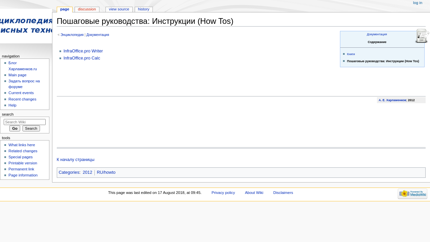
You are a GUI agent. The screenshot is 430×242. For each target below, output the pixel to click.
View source (119, 9)
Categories (69, 172)
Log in (417, 3)
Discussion (87, 9)
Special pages (20, 157)
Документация (377, 34)
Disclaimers (283, 193)
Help (12, 105)
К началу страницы (75, 159)
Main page (17, 75)
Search (8, 114)
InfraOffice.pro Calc (81, 58)
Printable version (22, 163)
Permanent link (21, 169)
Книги (351, 54)
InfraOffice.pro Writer (83, 51)
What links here (21, 145)
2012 (87, 172)
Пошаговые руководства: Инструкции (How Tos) (383, 61)
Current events (21, 93)
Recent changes (22, 99)
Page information (23, 175)
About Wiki (254, 193)
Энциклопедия (72, 35)
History (143, 9)
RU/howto (106, 172)
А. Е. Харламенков (392, 100)
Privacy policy (223, 193)
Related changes (22, 151)
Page (64, 9)
